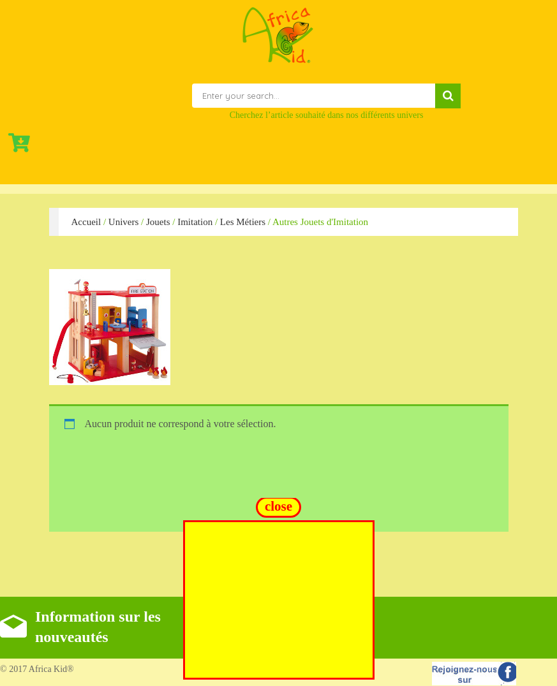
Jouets (158, 222)
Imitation (194, 222)
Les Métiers (242, 222)
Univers (123, 222)
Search (448, 96)
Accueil (86, 222)
